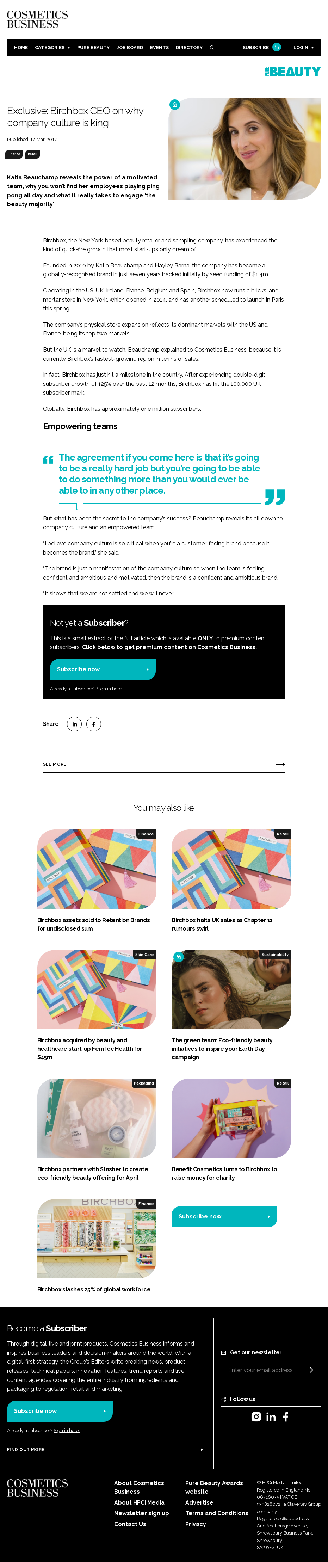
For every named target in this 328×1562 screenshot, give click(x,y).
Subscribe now (78, 669)
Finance (14, 154)
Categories (49, 47)
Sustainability (275, 954)
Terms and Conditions (216, 1513)
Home (21, 47)
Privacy (195, 1524)
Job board (130, 47)
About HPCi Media (139, 1502)
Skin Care (144, 954)
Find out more (25, 1449)
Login (300, 47)
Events (159, 47)
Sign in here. (110, 688)
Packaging (144, 1083)
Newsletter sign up (141, 1513)
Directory (189, 47)
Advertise (199, 1502)
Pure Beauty (93, 47)
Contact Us (130, 1524)
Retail (32, 154)
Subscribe (261, 47)
